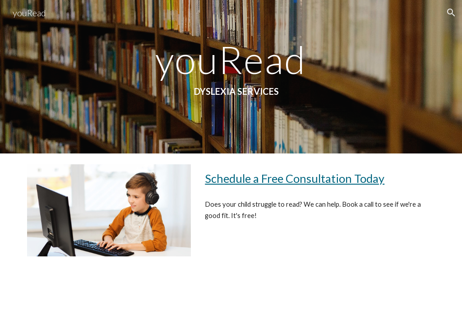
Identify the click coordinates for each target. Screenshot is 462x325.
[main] (231, 77)
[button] (451, 12)
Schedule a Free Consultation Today (294, 178)
